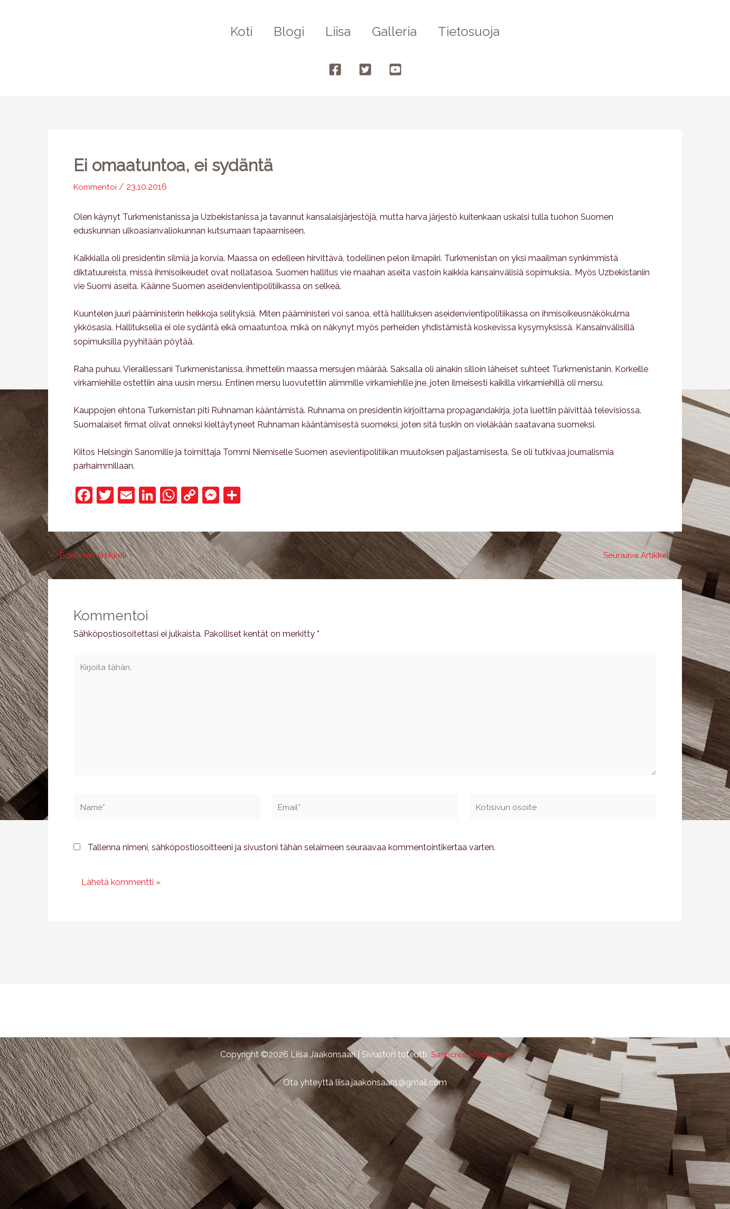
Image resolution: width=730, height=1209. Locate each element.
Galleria (398, 31)
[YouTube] (395, 69)
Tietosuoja (477, 31)
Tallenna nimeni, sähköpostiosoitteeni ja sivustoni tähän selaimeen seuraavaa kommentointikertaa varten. (291, 852)
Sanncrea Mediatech (470, 1054)
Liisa (338, 31)
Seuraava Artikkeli (641, 555)
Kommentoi (96, 187)
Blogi (284, 31)
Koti (233, 31)
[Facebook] (335, 69)
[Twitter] (365, 69)
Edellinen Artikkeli (88, 555)
